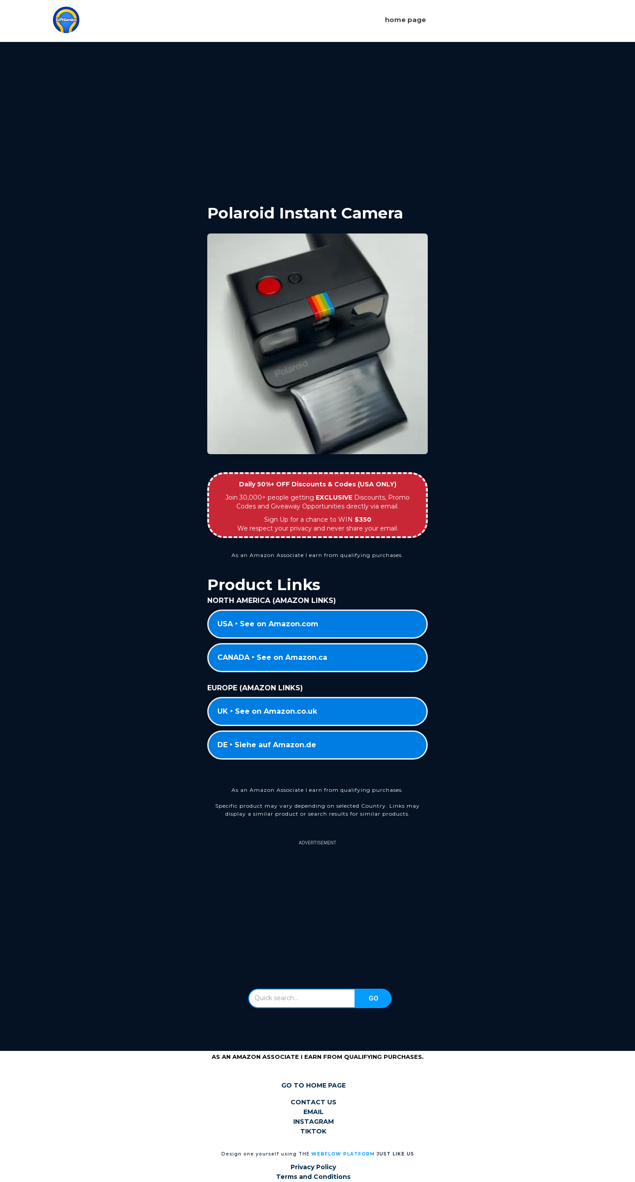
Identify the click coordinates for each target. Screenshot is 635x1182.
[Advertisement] (317, 116)
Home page (405, 19)
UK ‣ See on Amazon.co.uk (267, 711)
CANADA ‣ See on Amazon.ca (272, 657)
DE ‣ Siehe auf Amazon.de (266, 745)
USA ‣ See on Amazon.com (267, 624)
